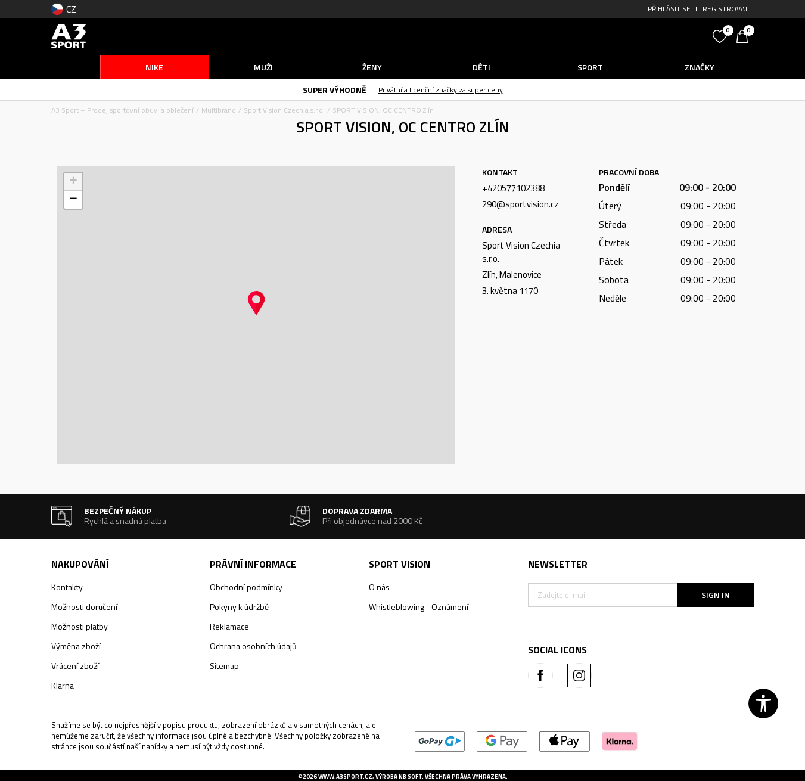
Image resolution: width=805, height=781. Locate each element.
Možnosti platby (79, 626)
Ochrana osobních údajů (253, 646)
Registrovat (725, 8)
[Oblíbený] (722, 35)
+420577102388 (513, 188)
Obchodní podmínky (246, 587)
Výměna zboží (76, 646)
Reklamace (229, 626)
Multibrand (218, 110)
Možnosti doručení (84, 606)
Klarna (62, 685)
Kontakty (67, 587)
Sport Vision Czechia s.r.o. (284, 110)
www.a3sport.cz (345, 776)
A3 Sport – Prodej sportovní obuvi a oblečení (122, 110)
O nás (379, 587)
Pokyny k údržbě (239, 606)
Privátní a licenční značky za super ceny (440, 89)
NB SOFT (410, 776)
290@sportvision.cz (520, 204)
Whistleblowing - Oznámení (418, 606)
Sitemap (224, 665)
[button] (617, 36)
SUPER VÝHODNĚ (334, 89)
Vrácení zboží (75, 665)
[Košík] (745, 35)
